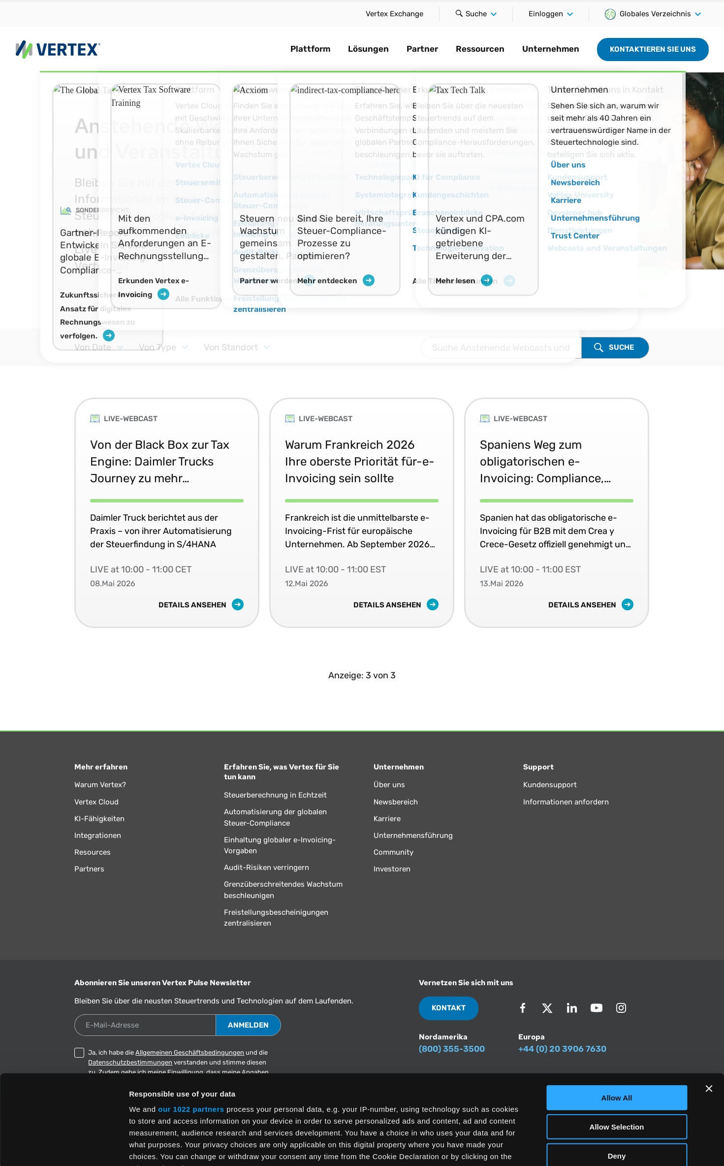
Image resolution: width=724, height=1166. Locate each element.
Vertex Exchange (394, 13)
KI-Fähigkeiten (99, 818)
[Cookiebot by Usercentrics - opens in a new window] (64, 1146)
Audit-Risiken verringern (266, 867)
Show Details (517, 1146)
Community (393, 852)
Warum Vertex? (100, 784)
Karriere (387, 818)
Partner (422, 49)
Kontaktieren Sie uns (653, 49)
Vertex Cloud (96, 802)
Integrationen (97, 835)
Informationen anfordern (566, 802)
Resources (92, 852)
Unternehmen (550, 49)
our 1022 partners (191, 1025)
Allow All (616, 1014)
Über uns (389, 784)
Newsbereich (396, 802)
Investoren (392, 869)
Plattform (310, 49)
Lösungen (368, 49)
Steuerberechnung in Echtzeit (275, 795)
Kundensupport (550, 784)
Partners (89, 869)
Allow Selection (617, 1042)
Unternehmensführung (413, 835)
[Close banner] (708, 1004)
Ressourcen (480, 49)
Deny (617, 1071)
